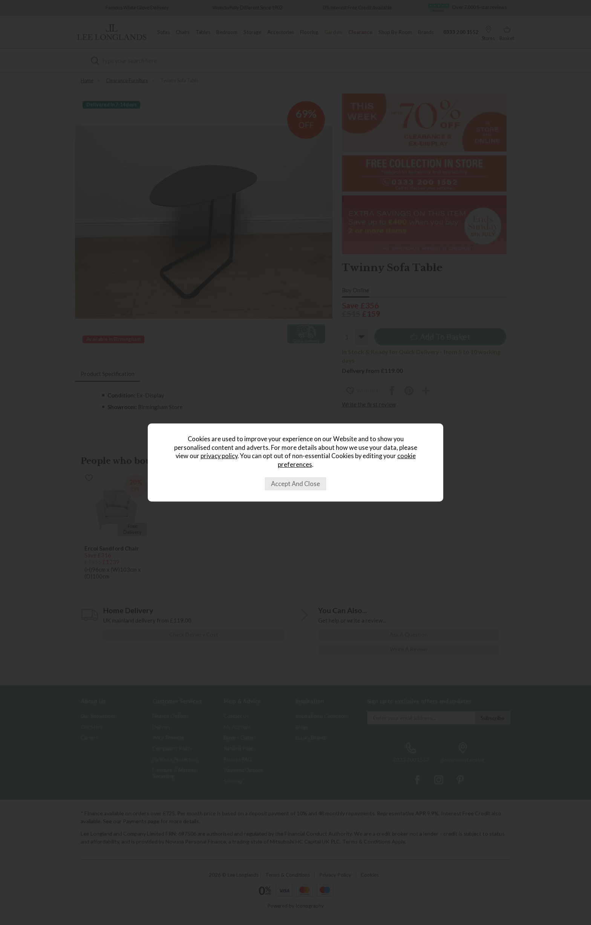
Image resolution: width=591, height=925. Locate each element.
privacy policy (219, 456)
